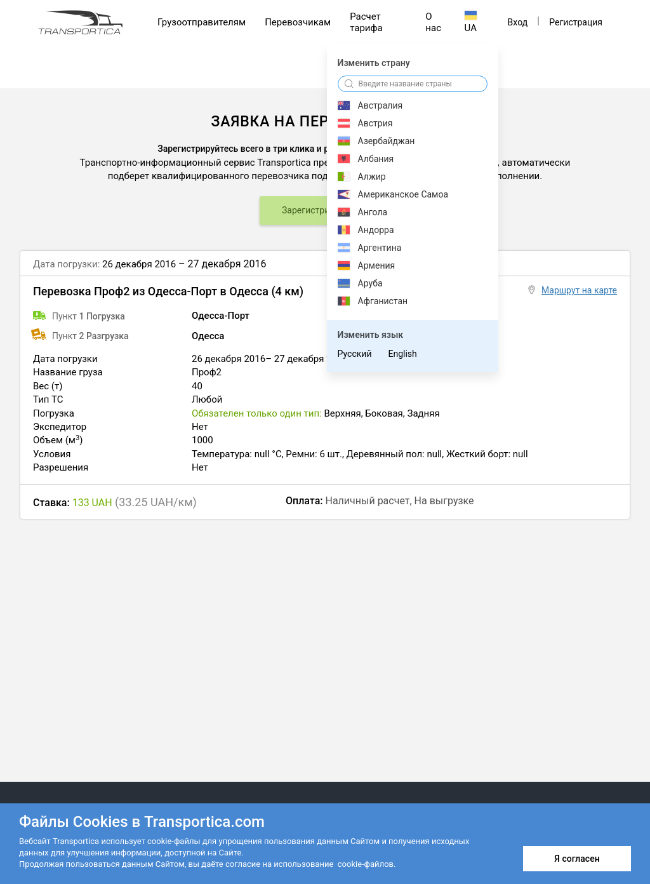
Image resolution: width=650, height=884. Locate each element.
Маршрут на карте (579, 290)
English (402, 354)
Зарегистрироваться (325, 210)
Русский (355, 354)
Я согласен (576, 859)
